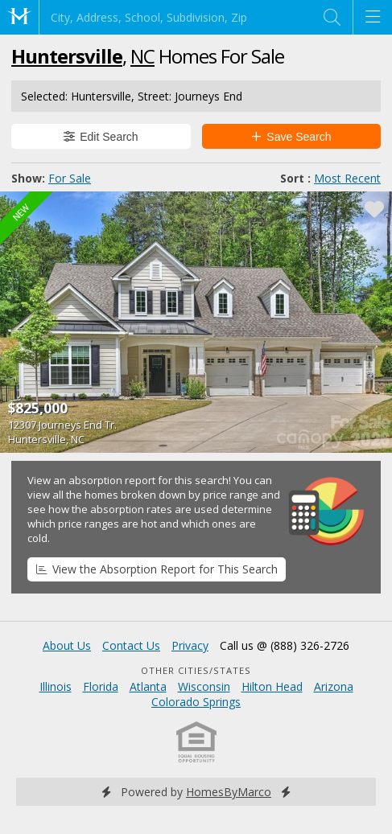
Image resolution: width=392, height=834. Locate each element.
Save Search (291, 136)
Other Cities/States (196, 670)
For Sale (69, 178)
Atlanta (148, 686)
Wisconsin (204, 686)
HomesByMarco (228, 791)
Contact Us (131, 645)
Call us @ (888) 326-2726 (284, 645)
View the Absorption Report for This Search (157, 569)
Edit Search (101, 136)
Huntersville (66, 56)
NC (142, 56)
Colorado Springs (196, 701)
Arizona (333, 686)
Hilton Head (272, 686)
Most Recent (347, 178)
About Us (67, 645)
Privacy (189, 645)
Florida (100, 686)
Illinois (55, 686)
